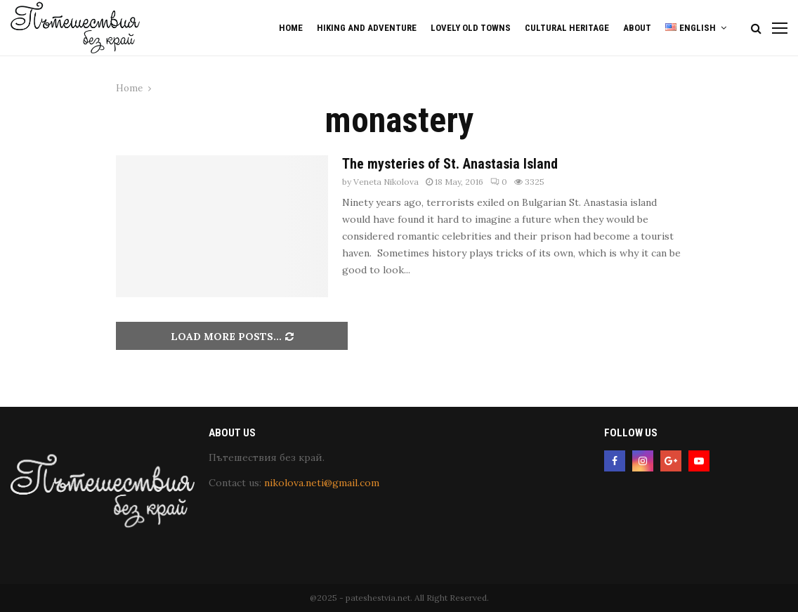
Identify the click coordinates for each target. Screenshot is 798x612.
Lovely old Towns (471, 27)
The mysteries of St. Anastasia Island (450, 163)
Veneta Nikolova (386, 181)
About (637, 27)
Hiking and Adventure (367, 27)
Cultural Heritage (567, 27)
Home (291, 27)
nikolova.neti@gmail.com (321, 482)
